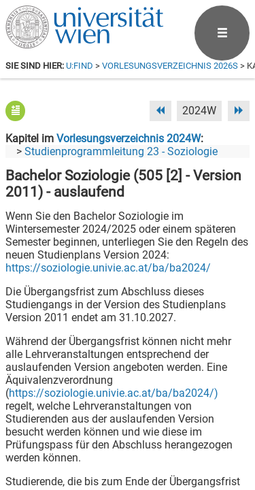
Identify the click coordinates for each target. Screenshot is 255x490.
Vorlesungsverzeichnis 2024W (128, 138)
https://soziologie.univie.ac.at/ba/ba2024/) (113, 393)
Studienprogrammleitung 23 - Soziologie (121, 151)
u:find (79, 66)
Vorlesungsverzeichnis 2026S (170, 66)
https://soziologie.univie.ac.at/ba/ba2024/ (108, 267)
